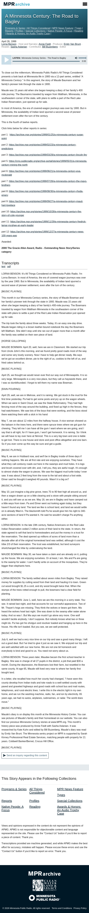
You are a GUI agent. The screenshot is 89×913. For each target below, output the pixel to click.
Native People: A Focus (60, 31)
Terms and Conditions (62, 908)
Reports (9, 31)
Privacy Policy (79, 908)
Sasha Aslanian (18, 47)
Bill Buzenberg (50, 47)
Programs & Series (15, 28)
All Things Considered (38, 28)
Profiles (19, 31)
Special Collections (35, 31)
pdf (9, 266)
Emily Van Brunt (72, 44)
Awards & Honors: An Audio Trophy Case (28, 33)
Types (78, 28)
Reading (78, 31)
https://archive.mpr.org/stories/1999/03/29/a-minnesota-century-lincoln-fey (48, 154)
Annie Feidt (45, 44)
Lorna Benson (8, 44)
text (3, 266)
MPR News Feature (62, 28)
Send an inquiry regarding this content (25, 755)
